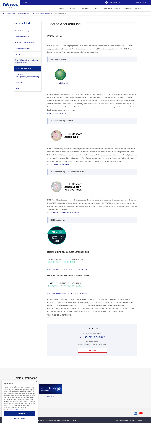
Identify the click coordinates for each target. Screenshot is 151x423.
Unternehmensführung (22, 48)
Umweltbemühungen (22, 37)
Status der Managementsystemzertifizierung (27, 75)
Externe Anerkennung (59, 13)
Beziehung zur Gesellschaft (24, 42)
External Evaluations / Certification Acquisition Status (34, 13)
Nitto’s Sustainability (22, 31)
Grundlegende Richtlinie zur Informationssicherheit (61, 420)
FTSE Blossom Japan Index (58, 164)
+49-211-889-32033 (94, 337)
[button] (146, 8)
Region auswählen (112, 2)
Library (17, 54)
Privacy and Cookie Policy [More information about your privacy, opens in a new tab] (16, 416)
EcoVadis (19, 82)
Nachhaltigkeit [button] (85, 8)
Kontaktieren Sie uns (141, 2)
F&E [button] (96, 8)
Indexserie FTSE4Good (57, 113)
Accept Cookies (19, 420)
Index (17, 88)
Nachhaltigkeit (11, 13)
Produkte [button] (61, 8)
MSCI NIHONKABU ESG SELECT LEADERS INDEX (67, 269)
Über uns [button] (72, 8)
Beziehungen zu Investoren (112, 8)
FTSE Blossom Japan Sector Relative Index (64, 212)
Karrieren (138, 8)
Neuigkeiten (127, 8)
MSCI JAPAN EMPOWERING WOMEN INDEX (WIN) (67, 293)
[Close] (36, 389)
